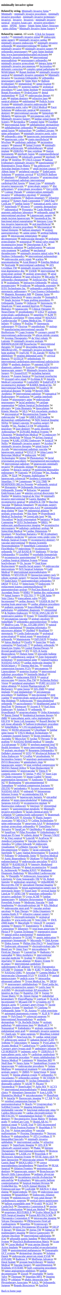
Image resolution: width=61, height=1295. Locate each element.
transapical (50, 393)
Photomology (37, 458)
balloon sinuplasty (31, 230)
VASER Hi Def (47, 601)
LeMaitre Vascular (28, 846)
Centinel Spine (37, 121)
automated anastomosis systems (21, 1013)
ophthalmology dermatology (44, 124)
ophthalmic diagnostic (28, 610)
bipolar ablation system (25, 1074)
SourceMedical (35, 607)
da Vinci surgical (13, 838)
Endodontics (24, 1028)
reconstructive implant (35, 803)
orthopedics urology (28, 1077)
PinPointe (49, 858)
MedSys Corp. (12, 624)
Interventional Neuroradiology (17, 1019)
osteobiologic (38, 326)
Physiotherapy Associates (14, 1282)
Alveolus (27, 817)
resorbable (37, 1273)
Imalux (53, 639)
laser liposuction (9, 1159)
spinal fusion (42, 446)
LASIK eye (25, 1153)
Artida (28, 390)
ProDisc (29, 323)
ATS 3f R (43, 1145)
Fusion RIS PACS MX (41, 1215)
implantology (25, 83)
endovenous (24, 548)
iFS (27, 651)
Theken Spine (26, 653)
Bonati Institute (27, 72)
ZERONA (18, 151)
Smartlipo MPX (34, 1276)
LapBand (25, 250)
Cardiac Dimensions (36, 531)
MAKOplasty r (9, 665)
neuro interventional (34, 747)
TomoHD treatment (48, 615)
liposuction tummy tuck (43, 575)
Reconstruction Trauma (35, 414)
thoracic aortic (8, 1004)
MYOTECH (20, 575)
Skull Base (7, 1063)
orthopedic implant (24, 466)
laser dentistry (23, 428)
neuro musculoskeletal (25, 800)
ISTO (29, 753)
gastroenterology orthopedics (36, 580)
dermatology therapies (30, 1253)
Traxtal (18, 346)
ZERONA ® (47, 1051)
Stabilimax (22, 694)
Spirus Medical (12, 642)
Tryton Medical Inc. (35, 981)
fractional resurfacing (45, 376)
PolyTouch (16, 1016)
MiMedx (5, 575)
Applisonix (37, 779)
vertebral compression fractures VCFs (26, 667)
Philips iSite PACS (33, 943)
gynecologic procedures (30, 189)
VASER (33, 270)
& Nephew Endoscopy (16, 613)
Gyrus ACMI (32, 896)
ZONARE (6, 1259)
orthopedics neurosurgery (14, 51)
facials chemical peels (37, 811)
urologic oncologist (15, 750)
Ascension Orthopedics (26, 78)
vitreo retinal (34, 317)
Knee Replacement (40, 767)
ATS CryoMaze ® (42, 1136)
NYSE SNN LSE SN (43, 613)
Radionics (45, 952)
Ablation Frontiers (23, 1168)
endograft (29, 791)
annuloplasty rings (33, 762)
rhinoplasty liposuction (24, 1092)
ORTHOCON (12, 817)
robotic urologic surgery (13, 577)
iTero (34, 1191)
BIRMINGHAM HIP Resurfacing (19, 344)
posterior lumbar (30, 86)
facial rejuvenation (26, 519)
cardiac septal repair (46, 1036)
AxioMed (24, 554)
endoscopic (30, 455)
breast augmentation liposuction (26, 778)
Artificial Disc (39, 279)
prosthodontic (43, 756)
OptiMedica (35, 829)
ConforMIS (33, 382)
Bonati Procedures (10, 92)
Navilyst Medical (49, 855)
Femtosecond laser (11, 1188)
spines (4, 25)
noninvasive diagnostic (13, 1080)
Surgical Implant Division (36, 1183)
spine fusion (23, 689)
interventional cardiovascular (16, 335)
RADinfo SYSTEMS (12, 1267)
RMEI (26, 592)
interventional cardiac (28, 1142)
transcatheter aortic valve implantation (31, 718)
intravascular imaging (45, 1218)
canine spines (30, 232)
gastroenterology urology (14, 589)
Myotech (25, 206)
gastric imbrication (46, 937)
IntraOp (11, 1098)
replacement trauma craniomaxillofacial (22, 586)
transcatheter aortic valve (14, 1054)
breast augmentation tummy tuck (39, 887)
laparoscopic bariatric (31, 797)
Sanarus (35, 1042)
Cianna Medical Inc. (31, 320)
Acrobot (48, 443)
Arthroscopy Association (36, 876)
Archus (33, 738)
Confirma (42, 1007)
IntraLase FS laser (10, 835)
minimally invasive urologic (28, 341)
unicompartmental (34, 782)
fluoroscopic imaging (30, 1098)
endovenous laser (25, 1025)
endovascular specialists (34, 861)
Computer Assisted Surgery (15, 735)
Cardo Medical (45, 209)
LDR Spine (46, 595)
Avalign (28, 958)
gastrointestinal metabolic (26, 808)
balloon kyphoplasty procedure (42, 724)
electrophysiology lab (29, 905)
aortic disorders (42, 428)
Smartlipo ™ (8, 481)
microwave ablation (11, 630)
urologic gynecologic (12, 513)
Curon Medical (16, 1244)
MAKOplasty (8, 72)
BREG (44, 522)
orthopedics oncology (25, 194)
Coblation (6, 814)
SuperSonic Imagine (23, 1145)
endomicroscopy (21, 1197)
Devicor (53, 1209)
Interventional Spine (15, 124)
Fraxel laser (31, 890)
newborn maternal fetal (43, 744)
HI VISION (49, 1077)
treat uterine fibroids (38, 1244)
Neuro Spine (22, 1063)
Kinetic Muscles (9, 411)
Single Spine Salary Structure (43, 25)
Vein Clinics (7, 598)
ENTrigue (37, 472)
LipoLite (5, 893)
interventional (48, 270)
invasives (6, 19)
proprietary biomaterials (13, 940)
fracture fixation (38, 577)
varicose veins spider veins (42, 537)
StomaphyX (51, 297)
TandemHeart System (44, 1063)
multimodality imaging (13, 1232)
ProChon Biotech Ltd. (42, 589)
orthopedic (36, 709)
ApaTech (43, 1285)
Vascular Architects (38, 841)
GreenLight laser (35, 516)
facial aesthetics (27, 402)
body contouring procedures (42, 1267)
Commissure (25, 481)
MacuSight (23, 922)
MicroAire (20, 738)
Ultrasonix (6, 434)
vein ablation (48, 1069)
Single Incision (12, 300)
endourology (25, 130)
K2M (50, 314)
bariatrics (45, 519)
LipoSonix (6, 879)
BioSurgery (7, 689)
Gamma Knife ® (10, 914)
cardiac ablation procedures (45, 604)
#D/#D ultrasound (21, 729)
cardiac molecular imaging (38, 662)
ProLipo (55, 577)
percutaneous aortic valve (14, 107)
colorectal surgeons (36, 1016)
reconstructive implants (13, 384)
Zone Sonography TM (27, 879)
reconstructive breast (12, 244)
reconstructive (8, 797)
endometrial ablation (38, 510)
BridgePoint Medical (27, 434)
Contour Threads (13, 192)
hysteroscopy (41, 1224)
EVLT (15, 583)
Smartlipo (25, 1224)
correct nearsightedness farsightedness (24, 1164)
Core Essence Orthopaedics (45, 291)
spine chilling (10, 28)
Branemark (54, 814)
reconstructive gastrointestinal (20, 557)
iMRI (4, 718)
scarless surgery (41, 422)
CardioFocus (29, 1045)
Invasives (29, 19)
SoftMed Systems (10, 1107)
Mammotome (23, 639)
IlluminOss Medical (11, 1095)
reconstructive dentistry (43, 539)
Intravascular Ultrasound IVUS (17, 975)
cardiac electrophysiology (39, 1112)
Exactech (53, 852)
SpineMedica (11, 727)
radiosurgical (11, 209)
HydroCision (31, 92)
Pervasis (45, 738)
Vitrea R (37, 922)
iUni (3, 1238)
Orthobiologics (48, 832)
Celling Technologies (42, 820)
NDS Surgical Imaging (13, 1215)
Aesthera (6, 917)
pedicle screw (27, 978)
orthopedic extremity (45, 285)
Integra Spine (46, 63)
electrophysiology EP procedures (32, 990)
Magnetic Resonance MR (18, 294)
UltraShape (40, 729)
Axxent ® (35, 706)
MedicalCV (44, 1025)
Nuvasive (6, 829)
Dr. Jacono (25, 563)
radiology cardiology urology (34, 528)
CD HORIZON (9, 1051)
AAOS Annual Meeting (34, 1186)
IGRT (38, 969)
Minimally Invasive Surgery (16, 118)
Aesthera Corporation (40, 478)
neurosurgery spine (22, 399)
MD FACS (21, 820)
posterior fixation (29, 671)
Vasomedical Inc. (43, 218)
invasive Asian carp (21, 22)
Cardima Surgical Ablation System (19, 560)
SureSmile (6, 852)
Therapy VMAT (51, 835)
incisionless (48, 89)
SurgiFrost (10, 832)
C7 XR (48, 1098)
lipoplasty (6, 534)
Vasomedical (8, 1086)
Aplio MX (40, 1086)
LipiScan (41, 998)
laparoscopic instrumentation (42, 136)
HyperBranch (8, 712)
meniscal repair (9, 1124)
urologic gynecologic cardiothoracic (29, 313)
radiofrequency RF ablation (15, 966)
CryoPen (27, 756)
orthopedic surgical (47, 484)
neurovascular (27, 770)
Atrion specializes (23, 1130)
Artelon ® (22, 709)
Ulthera (17, 323)
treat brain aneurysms (43, 928)
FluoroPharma (25, 998)
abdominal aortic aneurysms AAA (22, 507)
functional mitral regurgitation (17, 221)
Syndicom (25, 285)
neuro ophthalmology (44, 1057)
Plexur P (5, 931)
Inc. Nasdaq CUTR (23, 425)
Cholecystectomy (14, 776)
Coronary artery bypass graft (16, 1048)
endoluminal (28, 101)
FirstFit (28, 642)
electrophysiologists (24, 917)
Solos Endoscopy (10, 756)
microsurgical (12, 414)
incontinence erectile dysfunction (35, 1177)
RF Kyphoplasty (49, 534)
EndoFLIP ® (49, 382)
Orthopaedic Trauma (12, 303)
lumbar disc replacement (46, 592)
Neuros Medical (9, 1060)
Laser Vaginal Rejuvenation (30, 852)
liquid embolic (19, 1191)
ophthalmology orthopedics (19, 127)
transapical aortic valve (46, 203)
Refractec (32, 490)
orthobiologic (34, 358)
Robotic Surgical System (14, 539)
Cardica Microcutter (11, 1112)
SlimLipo (20, 1229)
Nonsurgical (7, 1028)
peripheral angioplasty (23, 683)
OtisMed (30, 630)
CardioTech (7, 1206)
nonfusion (24, 396)
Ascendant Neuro (10, 592)
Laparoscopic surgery (41, 215)
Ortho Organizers (42, 911)
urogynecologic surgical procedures (31, 697)
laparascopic (21, 308)
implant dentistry (19, 98)
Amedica (6, 843)
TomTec (53, 747)
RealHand (44, 630)
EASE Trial (27, 1124)
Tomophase (7, 785)
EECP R (5, 721)
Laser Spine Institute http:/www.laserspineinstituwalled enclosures (27, 53)
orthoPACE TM (37, 501)
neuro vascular (33, 297)
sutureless (39, 314)
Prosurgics (27, 209)
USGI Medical (39, 107)
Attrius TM (35, 1229)
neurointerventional (26, 45)
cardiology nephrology (43, 1054)
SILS (24, 411)
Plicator (40, 1083)
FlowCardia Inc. (50, 984)
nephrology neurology (25, 881)
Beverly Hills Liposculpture (15, 1174)
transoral (17, 145)
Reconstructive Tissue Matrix (29, 1118)
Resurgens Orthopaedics (41, 750)
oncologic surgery (47, 504)
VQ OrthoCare (47, 557)
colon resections (49, 1010)
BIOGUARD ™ (27, 1162)
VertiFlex (16, 159)
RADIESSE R (19, 864)
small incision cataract (44, 168)
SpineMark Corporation (36, 545)
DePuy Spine (51, 969)
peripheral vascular (29, 171)
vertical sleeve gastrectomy (44, 1200)
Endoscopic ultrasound (16, 946)
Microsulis (35, 940)
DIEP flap (49, 200)
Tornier (45, 993)
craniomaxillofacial (49, 154)
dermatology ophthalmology (16, 420)
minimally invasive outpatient (28, 75)
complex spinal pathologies (41, 69)
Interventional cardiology (28, 963)
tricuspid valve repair (16, 379)
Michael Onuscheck (11, 297)
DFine (4, 159)
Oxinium (18, 969)
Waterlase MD (44, 1060)
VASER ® (43, 975)
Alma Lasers (46, 452)
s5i (57, 1098)
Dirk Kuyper (52, 940)
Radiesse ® (22, 1259)
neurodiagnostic (9, 887)
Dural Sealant (8, 1262)
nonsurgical (26, 241)
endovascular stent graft (17, 908)
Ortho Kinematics (50, 712)
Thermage (16, 1276)
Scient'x (5, 121)
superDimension (44, 1264)
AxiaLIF (49, 440)
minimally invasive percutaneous (18, 66)
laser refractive (33, 276)
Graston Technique (24, 931)
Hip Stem (32, 513)
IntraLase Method (36, 1209)
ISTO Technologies (27, 522)
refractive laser (40, 98)
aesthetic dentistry (21, 364)
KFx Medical (51, 905)
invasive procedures (44, 22)
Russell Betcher (48, 721)
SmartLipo (6, 306)
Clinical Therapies (41, 308)
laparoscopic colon (14, 139)
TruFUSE (24, 352)
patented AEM (42, 364)
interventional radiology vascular (30, 449)
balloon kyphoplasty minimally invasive (27, 161)
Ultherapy (41, 958)
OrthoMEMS (47, 881)
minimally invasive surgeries (44, 1031)
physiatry (6, 408)
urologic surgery (9, 1072)
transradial (6, 955)
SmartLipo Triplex (11, 648)
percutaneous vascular (16, 618)
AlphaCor (50, 1229)
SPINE (13, 25)
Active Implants (9, 1247)
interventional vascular (26, 113)
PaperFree (42, 1165)
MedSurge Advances (42, 1259)
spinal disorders (9, 86)
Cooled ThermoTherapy (37, 648)
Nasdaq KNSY (29, 870)
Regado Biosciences (24, 1285)
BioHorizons (8, 332)
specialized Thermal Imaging (38, 884)
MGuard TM (25, 1001)
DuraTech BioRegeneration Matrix (31, 1241)
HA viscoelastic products (44, 411)
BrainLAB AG (40, 1121)
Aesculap (30, 972)
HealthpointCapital (46, 703)
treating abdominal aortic (30, 355)
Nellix (4, 443)
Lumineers (27, 1060)
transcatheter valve (28, 598)
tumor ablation (9, 686)
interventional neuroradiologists (30, 572)
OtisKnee (35, 858)
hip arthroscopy (42, 165)
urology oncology (41, 618)
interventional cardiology (32, 265)
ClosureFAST (20, 373)
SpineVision (39, 1072)
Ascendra (6, 738)
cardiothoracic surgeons (13, 1200)
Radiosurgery (8, 396)
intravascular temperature (24, 235)
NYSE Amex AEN (44, 1156)
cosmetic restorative (11, 773)
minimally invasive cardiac (33, 39)
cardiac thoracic (27, 601)
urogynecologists (28, 712)
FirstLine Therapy (10, 952)
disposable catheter (11, 1083)
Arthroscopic (26, 700)
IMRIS (25, 1072)
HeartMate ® (46, 1127)
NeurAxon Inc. (24, 1036)
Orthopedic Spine (27, 855)
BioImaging (15, 782)
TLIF (22, 95)
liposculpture (42, 408)
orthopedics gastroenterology (32, 621)
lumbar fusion (22, 203)
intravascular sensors (33, 1159)
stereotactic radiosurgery (14, 291)
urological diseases (11, 390)
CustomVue (30, 952)
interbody (51, 156)
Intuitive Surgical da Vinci (26, 496)
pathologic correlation (12, 317)
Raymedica (19, 121)
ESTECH (18, 358)
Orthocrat (32, 303)
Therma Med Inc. (30, 665)
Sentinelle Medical (37, 674)
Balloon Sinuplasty (24, 504)
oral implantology (23, 691)
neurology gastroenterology (40, 759)
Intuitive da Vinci (10, 993)
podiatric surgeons (14, 607)
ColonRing (7, 677)
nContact (6, 963)
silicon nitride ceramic (47, 335)
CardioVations (47, 1045)
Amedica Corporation (12, 841)
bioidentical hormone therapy (38, 715)
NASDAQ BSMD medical (27, 741)
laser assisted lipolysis (27, 306)
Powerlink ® (41, 1153)
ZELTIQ (5, 788)
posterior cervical (24, 174)
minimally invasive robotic (15, 57)
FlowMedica (7, 548)
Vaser (21, 510)
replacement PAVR (26, 677)
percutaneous (41, 668)
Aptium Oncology (10, 1235)
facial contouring (41, 849)
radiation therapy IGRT (42, 1039)
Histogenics (11, 487)
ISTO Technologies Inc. (13, 288)
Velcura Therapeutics (12, 1221)
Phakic (37, 1148)
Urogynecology (45, 1104)
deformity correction (12, 69)
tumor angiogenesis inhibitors (20, 1270)
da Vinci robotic (39, 338)
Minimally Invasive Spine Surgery (37, 28)
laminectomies (8, 770)
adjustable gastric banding (23, 1238)
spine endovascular (11, 823)
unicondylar (7, 1180)
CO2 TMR (41, 481)
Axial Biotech (30, 262)
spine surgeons (28, 1034)
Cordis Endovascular (28, 633)
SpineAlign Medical (11, 531)
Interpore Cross (45, 221)
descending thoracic (36, 346)
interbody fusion (26, 154)
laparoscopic (7, 1066)
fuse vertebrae (34, 151)
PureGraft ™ (23, 645)
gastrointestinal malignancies (26, 1250)
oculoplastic (13, 282)
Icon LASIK (46, 1092)
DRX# (4, 583)
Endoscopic (44, 583)
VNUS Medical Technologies (33, 732)
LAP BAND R (24, 551)
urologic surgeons (44, 1028)
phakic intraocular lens (36, 1279)
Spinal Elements (9, 230)
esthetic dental (31, 835)
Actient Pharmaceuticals (33, 686)
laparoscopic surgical (12, 452)
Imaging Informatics (34, 1107)
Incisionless (46, 66)
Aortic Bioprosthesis (15, 858)
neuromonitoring (10, 262)
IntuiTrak (6, 706)
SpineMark (7, 621)
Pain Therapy (22, 911)
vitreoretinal (50, 610)
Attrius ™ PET (34, 773)
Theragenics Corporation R (31, 1206)
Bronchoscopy (47, 1171)
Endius (44, 45)
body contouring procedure (15, 1057)
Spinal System (33, 145)
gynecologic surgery (38, 186)
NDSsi (51, 352)
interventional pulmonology (42, 256)
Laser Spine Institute (27, 89)
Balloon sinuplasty (35, 197)
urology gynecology (36, 273)
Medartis (6, 116)
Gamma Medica (47, 972)
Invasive (17, 19)
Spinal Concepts (20, 422)
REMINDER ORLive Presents (17, 484)
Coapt (22, 417)
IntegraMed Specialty (12, 1139)
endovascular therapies (33, 238)
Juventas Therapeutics (16, 338)
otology (53, 326)
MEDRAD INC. (9, 349)
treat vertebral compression (41, 765)
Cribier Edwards (23, 843)
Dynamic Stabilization (33, 475)
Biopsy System (42, 960)
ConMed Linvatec (45, 130)
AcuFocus (43, 838)
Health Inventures (10, 747)
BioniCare (6, 949)
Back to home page (11, 1290)
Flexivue (22, 326)
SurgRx (5, 425)
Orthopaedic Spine (11, 1010)
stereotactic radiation (12, 247)
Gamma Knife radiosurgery (29, 814)
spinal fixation (43, 83)
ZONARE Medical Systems (34, 431)
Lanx (4, 98)
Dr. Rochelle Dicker (28, 1022)
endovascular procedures (31, 1066)
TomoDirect (45, 826)
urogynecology (50, 177)
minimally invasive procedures (30, 14)
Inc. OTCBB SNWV (34, 624)
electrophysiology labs (44, 946)
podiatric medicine (14, 537)
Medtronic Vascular (34, 902)
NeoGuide (10, 265)
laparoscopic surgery (25, 1171)
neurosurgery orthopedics (34, 60)
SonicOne (41, 642)
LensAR (30, 838)
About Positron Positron (22, 1127)
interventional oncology (13, 215)
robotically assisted (32, 156)
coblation (16, 1279)
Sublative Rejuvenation (31, 899)
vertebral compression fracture (20, 1101)
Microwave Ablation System (16, 1156)
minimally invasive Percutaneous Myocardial (24, 1226)
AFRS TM (19, 893)
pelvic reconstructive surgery (20, 987)
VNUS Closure (33, 159)
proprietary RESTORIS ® (18, 1212)
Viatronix (23, 472)
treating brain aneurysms (14, 604)
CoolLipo (6, 203)
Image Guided (34, 776)
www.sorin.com (23, 920)
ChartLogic (10, 1034)
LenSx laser (45, 987)
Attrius (22, 458)
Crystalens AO (43, 1001)
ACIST (49, 1203)
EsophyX (44, 387)
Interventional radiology (28, 393)
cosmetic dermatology (45, 206)
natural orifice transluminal (19, 934)
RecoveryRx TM (10, 884)
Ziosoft (24, 1273)
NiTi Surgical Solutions (31, 569)
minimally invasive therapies (16, 446)
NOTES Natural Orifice (13, 767)
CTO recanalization (32, 727)
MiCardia (50, 276)
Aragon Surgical (22, 376)
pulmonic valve (29, 1051)
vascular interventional (13, 542)
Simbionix (40, 551)
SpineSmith (11, 206)
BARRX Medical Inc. (41, 384)
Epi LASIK (52, 189)
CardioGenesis (34, 247)
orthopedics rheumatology (15, 279)
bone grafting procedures (37, 300)
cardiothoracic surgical (23, 656)
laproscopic (20, 116)
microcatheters (39, 949)
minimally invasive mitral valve (37, 253)
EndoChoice (11, 580)
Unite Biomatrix (23, 408)
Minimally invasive (29, 177)
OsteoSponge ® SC (37, 244)
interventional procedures (32, 1150)
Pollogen (9, 855)
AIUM (28, 1083)
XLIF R (46, 1013)
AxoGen (30, 367)
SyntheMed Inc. (9, 1186)
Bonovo (18, 925)
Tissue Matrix (8, 996)
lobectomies (20, 1042)
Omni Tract (22, 949)
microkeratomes (34, 1095)
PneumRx (14, 876)
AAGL (35, 1282)
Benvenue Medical (11, 455)
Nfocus (27, 437)
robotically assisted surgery (15, 1148)
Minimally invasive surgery (26, 443)
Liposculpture (8, 671)
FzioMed (53, 121)
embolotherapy (35, 148)
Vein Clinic (41, 920)
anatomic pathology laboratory (17, 212)
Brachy (29, 1104)
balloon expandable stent (17, 1203)
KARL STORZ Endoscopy (27, 440)
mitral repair (26, 636)
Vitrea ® (43, 770)
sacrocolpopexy (24, 703)
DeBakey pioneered (11, 753)
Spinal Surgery (12, 595)
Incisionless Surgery (11, 759)
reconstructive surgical (13, 501)
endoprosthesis (21, 1136)
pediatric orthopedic (44, 645)
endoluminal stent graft (13, 1031)
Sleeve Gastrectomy (39, 1232)
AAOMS (6, 990)
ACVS (53, 1086)
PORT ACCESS (47, 683)
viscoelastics (7, 1077)
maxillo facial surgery (30, 566)
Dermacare (20, 706)
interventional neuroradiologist (21, 1089)
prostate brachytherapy (31, 1262)
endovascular (8, 417)
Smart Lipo (35, 183)
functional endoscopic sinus (41, 1110)
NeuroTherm (8, 311)
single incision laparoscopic (15, 218)
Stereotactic (47, 303)
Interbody (28, 1007)
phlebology (7, 355)
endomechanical (9, 861)
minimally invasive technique (37, 349)
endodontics (52, 829)
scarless (39, 259)
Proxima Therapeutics (31, 1133)
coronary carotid (46, 332)
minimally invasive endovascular (30, 104)
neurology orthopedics (41, 893)
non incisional (39, 694)
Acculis (5, 449)
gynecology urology (11, 273)
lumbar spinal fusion (45, 118)
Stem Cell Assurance (24, 721)
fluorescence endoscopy (13, 805)
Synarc (30, 615)
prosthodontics (26, 311)
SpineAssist (28, 583)
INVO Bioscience (10, 762)
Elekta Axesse (12, 943)
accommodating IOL (33, 794)
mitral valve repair (45, 241)
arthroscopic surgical (15, 1039)
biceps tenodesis (42, 735)
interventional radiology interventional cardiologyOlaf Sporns (23, 182)
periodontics (20, 788)
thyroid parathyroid (11, 651)
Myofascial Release (45, 753)
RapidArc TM (30, 993)
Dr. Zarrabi (39, 352)
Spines (22, 25)
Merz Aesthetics (24, 955)
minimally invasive (11, 48)
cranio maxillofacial (38, 139)
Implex (25, 849)
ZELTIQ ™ (30, 595)
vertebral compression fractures (33, 785)
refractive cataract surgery (36, 914)
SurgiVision (53, 943)
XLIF (15, 475)
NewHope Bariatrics (26, 534)
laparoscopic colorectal (13, 478)
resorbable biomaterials (45, 554)
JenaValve (6, 960)
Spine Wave (31, 80)
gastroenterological (11, 1104)
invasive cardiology (11, 896)
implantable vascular (12, 1110)
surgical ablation (10, 101)
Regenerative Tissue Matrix (15, 165)
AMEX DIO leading (39, 417)
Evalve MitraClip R (46, 1212)
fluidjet (5, 496)
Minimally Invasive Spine (35, 11)
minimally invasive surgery (39, 48)
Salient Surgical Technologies (33, 405)
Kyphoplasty (24, 1180)
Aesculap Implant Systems (15, 168)
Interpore (35, 805)
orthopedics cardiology (42, 288)
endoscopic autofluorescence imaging (21, 525)
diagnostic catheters (11, 367)
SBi (29, 969)
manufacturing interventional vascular (24, 329)
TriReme (5, 1042)
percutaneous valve (40, 116)
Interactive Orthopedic (35, 282)
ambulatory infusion (45, 1048)
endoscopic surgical (25, 110)
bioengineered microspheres (45, 460)
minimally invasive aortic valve (40, 133)
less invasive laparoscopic (14, 224)
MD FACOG (8, 1115)
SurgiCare (20, 829)
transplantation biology (31, 1115)
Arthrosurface (8, 431)
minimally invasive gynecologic (18, 63)
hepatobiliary (22, 1194)
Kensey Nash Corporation (26, 200)
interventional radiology (17, 463)
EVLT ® (31, 452)
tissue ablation (23, 960)
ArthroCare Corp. (20, 1121)
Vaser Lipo (51, 773)
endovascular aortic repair (18, 259)
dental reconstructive (35, 867)
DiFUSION (40, 639)
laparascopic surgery (12, 765)
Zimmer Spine (42, 294)
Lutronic (5, 341)
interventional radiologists (37, 1235)
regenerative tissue (47, 931)
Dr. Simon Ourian (29, 996)
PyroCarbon (49, 1042)
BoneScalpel (25, 1086)
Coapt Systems (26, 332)
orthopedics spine (14, 136)
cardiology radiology (26, 142)
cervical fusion (48, 890)
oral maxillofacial (41, 224)
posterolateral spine (27, 659)
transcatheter (11, 156)
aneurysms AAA (33, 823)
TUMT (29, 937)
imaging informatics (36, 627)
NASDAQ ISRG (13, 972)
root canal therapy (43, 1197)
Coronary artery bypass (32, 1004)
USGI (41, 311)
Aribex (54, 621)
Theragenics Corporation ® (15, 1218)
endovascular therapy (39, 95)
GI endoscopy (49, 434)
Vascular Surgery (22, 1264)
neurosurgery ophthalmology (23, 984)
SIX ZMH (39, 689)
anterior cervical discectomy (39, 493)
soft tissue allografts (11, 724)
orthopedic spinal (46, 212)
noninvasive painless (12, 615)
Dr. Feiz (5, 1130)
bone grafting (8, 352)
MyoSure (6, 142)
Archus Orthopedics (39, 1080)
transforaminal (46, 162)
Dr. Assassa (31, 1010)
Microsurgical (44, 227)
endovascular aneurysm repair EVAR (31, 1256)
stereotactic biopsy (11, 890)
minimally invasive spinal (26, 37)
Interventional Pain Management (18, 387)
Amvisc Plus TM (27, 680)
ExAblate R (37, 379)
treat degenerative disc (13, 270)
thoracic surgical (22, 469)
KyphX (38, 1203)
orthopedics (47, 1074)
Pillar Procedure (27, 832)
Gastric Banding (37, 499)
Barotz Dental (12, 715)
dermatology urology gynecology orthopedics (30, 825)
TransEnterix (32, 925)
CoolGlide (30, 1188)
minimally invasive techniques (39, 16)
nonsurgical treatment (26, 1069)
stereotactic (7, 633)
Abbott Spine (8, 171)
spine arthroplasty (10, 133)
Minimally (6, 14)
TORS (23, 744)
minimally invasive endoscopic (17, 42)
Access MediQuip (10, 437)
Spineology (48, 113)
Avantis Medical (9, 1045)
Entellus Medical (50, 262)
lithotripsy (23, 928)
